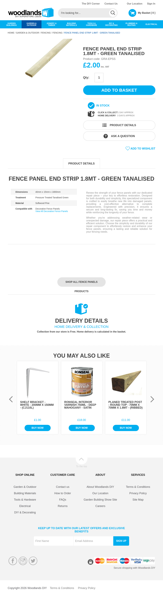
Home (11, 32)
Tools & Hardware (25, 499)
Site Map (138, 499)
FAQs (62, 499)
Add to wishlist (143, 148)
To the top (81, 466)
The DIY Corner (91, 3)
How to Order (62, 493)
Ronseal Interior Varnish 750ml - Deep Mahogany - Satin (80, 405)
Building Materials (25, 493)
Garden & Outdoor (27, 32)
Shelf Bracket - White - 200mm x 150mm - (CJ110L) (37, 405)
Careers (100, 506)
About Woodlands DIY (100, 486)
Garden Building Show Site (100, 499)
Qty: (86, 77)
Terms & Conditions (138, 486)
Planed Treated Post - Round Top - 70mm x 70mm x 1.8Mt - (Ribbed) (125, 405)
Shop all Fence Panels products (81, 284)
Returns (63, 506)
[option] (44, 67)
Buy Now (38, 428)
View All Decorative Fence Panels (51, 211)
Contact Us (110, 3)
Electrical (25, 506)
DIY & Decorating (25, 512)
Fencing (46, 32)
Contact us (62, 486)
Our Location (134, 3)
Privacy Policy (138, 493)
